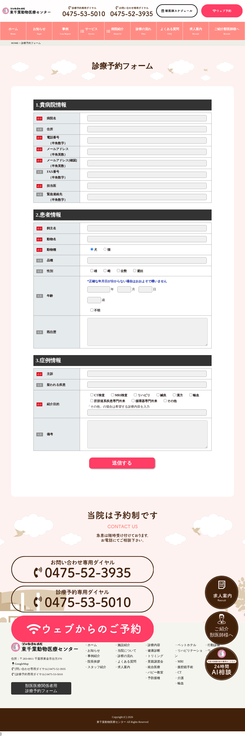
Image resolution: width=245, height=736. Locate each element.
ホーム (92, 645)
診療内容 (153, 645)
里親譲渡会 (155, 660)
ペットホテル (186, 645)
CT (179, 666)
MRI (180, 655)
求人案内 (123, 666)
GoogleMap (20, 663)
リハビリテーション (191, 650)
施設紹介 (123, 645)
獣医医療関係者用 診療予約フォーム (41, 688)
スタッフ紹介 (96, 666)
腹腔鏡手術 (185, 660)
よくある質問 (126, 660)
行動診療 (213, 645)
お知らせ (93, 650)
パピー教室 (155, 671)
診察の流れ (125, 655)
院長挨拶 (93, 660)
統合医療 (153, 666)
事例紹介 (93, 655)
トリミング (155, 655)
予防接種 (153, 676)
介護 (180, 671)
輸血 (180, 676)
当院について (126, 650)
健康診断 (153, 650)
